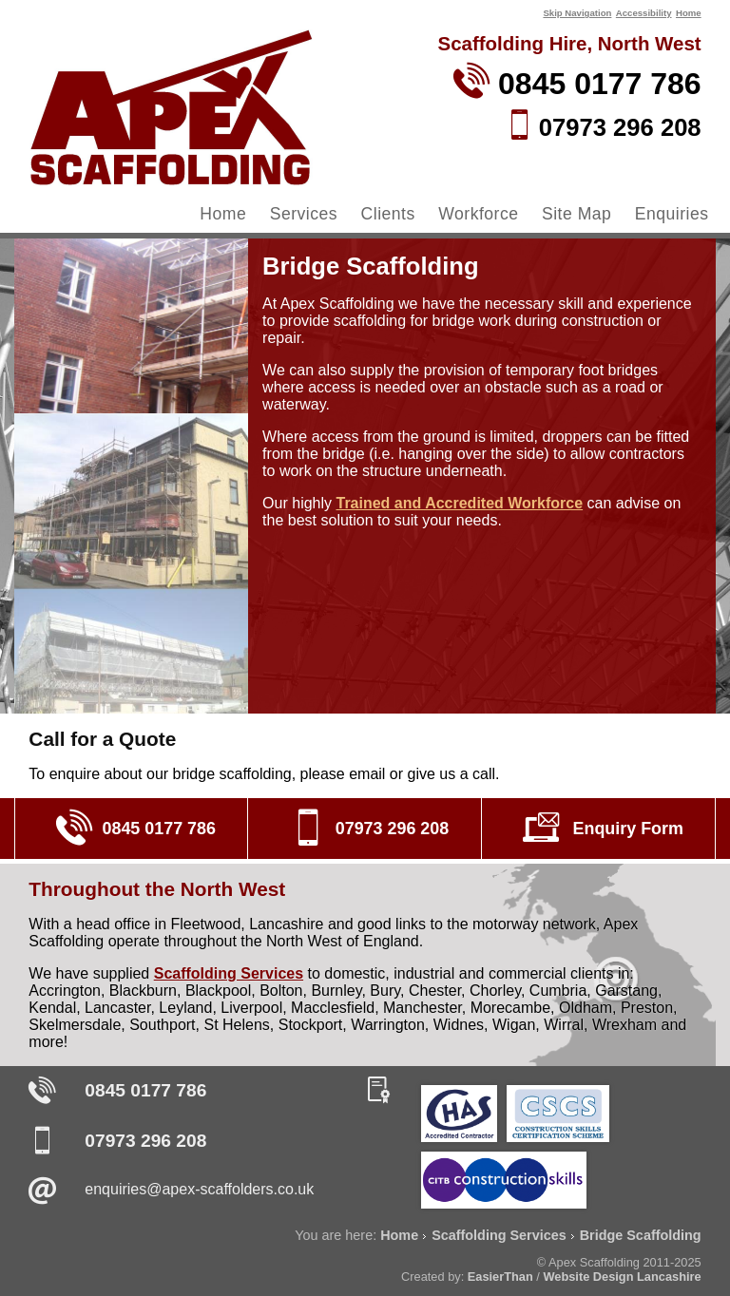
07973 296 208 (145, 1141)
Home (688, 13)
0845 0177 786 (145, 1090)
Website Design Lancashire (622, 1276)
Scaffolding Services (228, 973)
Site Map (576, 213)
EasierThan (500, 1276)
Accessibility (644, 13)
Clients (388, 213)
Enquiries (672, 213)
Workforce (478, 213)
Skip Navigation (577, 13)
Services (303, 213)
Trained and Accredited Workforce (459, 503)
